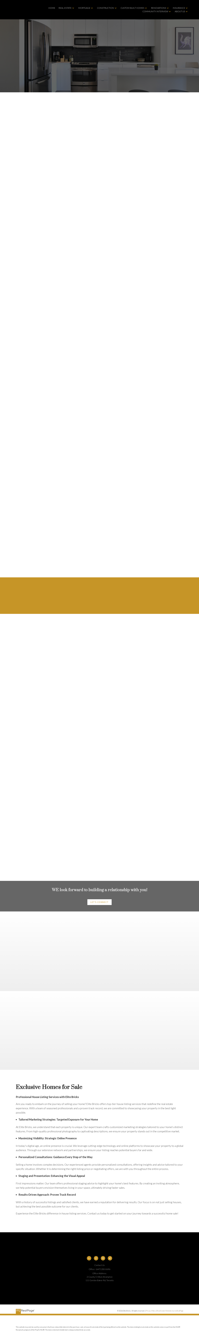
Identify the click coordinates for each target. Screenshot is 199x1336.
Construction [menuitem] (105, 8)
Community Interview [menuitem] (155, 11)
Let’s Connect (99, 902)
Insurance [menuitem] (179, 8)
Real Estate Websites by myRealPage (170, 1311)
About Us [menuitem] (180, 11)
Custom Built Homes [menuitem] (132, 8)
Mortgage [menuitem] (84, 8)
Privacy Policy (151, 1311)
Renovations (158, 8)
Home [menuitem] (51, 8)
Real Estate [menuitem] (65, 8)
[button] (99, 902)
